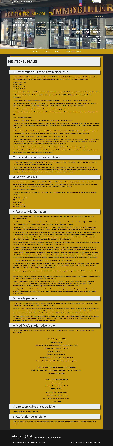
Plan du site (88, 442)
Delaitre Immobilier (32, 14)
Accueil (35, 51)
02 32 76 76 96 (30, 1)
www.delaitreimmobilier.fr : (22, 189)
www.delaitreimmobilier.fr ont (78, 184)
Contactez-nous (73, 51)
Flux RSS (97, 442)
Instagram (80, 4)
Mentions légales (76, 442)
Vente (46, 51)
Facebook (80, 1)
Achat (57, 51)
